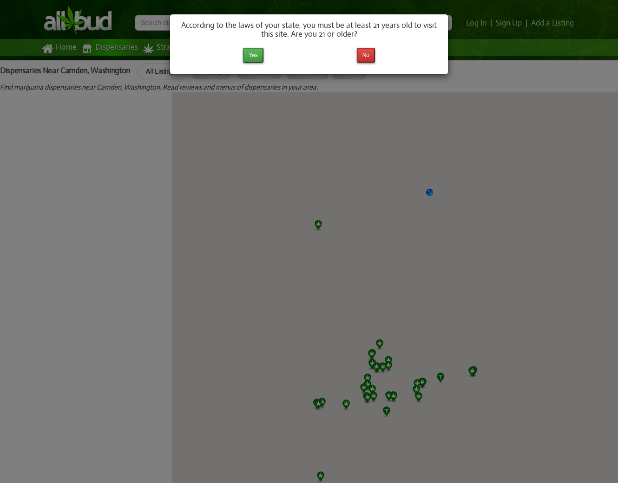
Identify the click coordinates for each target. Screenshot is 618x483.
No (365, 55)
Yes (253, 55)
